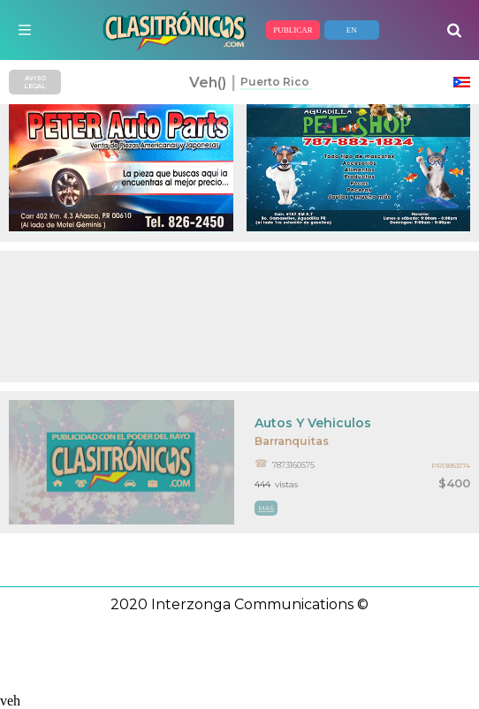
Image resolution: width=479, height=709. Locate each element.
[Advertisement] (239, 316)
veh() (207, 82)
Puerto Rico (274, 81)
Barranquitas (292, 441)
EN (351, 30)
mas (266, 508)
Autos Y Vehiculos (313, 423)
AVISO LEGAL (35, 82)
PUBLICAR (293, 30)
